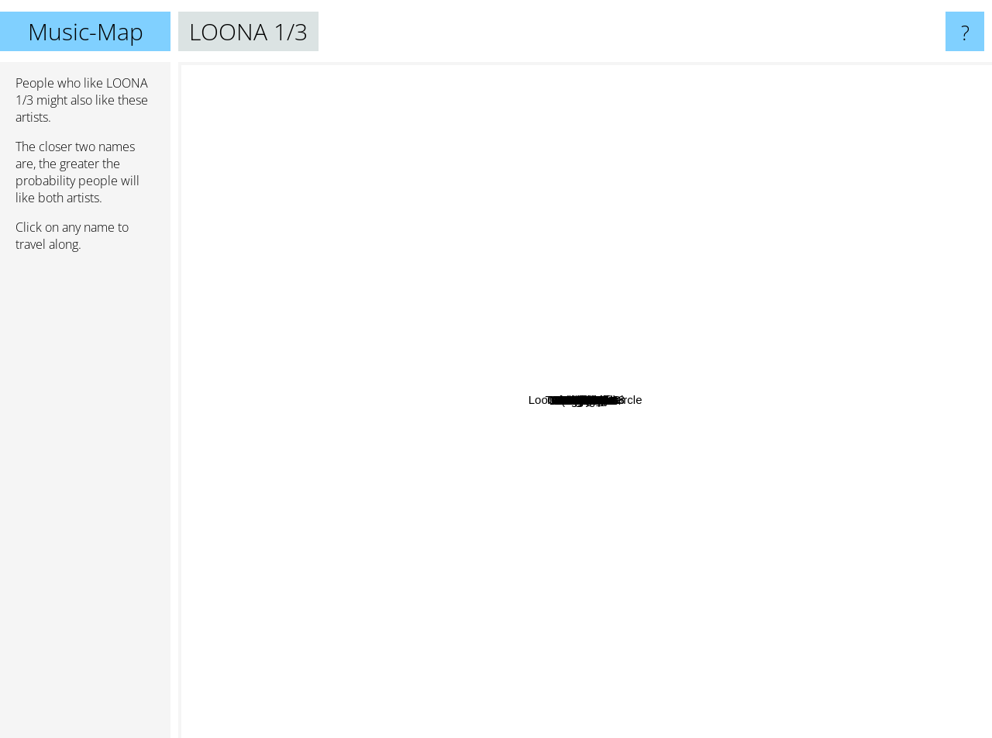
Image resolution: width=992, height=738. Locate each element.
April (501, 312)
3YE (930, 455)
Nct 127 (308, 118)
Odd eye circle (566, 360)
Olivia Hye (801, 346)
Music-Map (85, 31)
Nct (193, 374)
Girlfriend (726, 312)
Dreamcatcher (604, 495)
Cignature (551, 498)
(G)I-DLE (429, 578)
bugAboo (793, 640)
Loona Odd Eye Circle (661, 174)
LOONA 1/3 (585, 400)
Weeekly (601, 269)
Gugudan (823, 465)
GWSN (572, 343)
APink (476, 478)
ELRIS (949, 195)
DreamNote (457, 385)
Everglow (697, 533)
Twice (581, 651)
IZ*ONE (442, 471)
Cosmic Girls (756, 352)
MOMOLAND (708, 630)
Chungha (346, 567)
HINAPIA (809, 431)
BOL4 (853, 481)
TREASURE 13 (663, 72)
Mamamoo (270, 512)
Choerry (719, 327)
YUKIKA (857, 398)
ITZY (353, 587)
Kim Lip (611, 472)
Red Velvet (664, 579)
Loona (541, 374)
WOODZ (206, 274)
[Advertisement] (85, 501)
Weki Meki (540, 319)
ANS (751, 273)
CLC (610, 526)
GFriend (572, 481)
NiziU (449, 201)
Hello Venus (467, 533)
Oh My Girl (511, 459)
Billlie (713, 209)
